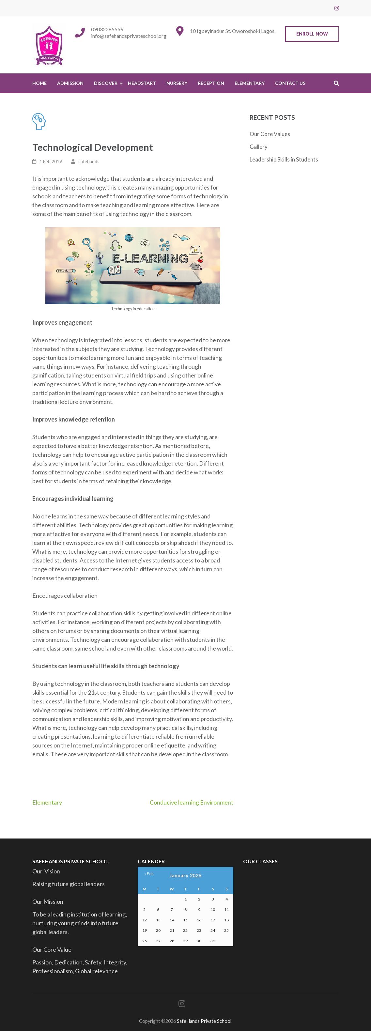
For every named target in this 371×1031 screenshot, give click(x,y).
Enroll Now (312, 34)
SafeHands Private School (204, 1021)
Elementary (250, 83)
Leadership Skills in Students (284, 159)
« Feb (148, 873)
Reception (211, 83)
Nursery (176, 83)
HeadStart (142, 83)
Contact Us (290, 83)
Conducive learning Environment (191, 802)
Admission (70, 83)
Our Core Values (270, 134)
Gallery (259, 146)
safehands (89, 161)
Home (39, 83)
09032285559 (107, 29)
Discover (105, 83)
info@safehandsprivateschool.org (128, 36)
